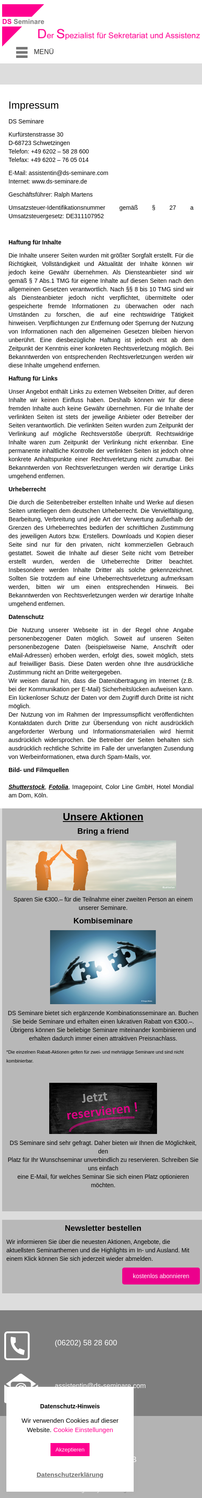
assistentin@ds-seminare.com (100, 1385)
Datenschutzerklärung (70, 1474)
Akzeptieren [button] (70, 1449)
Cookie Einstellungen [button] (83, 1429)
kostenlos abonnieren (161, 1276)
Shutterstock (26, 786)
